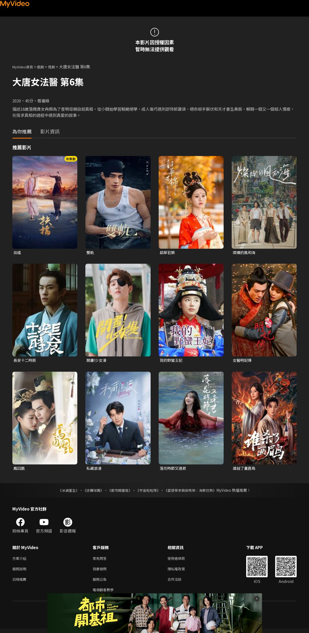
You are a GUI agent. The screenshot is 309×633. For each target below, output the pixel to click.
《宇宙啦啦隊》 (149, 491)
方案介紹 (20, 560)
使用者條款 (181, 560)
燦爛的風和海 (245, 252)
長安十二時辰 (25, 361)
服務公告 (101, 582)
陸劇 (57, 66)
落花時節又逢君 (174, 469)
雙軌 (90, 252)
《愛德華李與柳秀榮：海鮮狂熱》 (194, 491)
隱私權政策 (181, 571)
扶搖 (17, 252)
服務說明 (20, 571)
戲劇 (45, 66)
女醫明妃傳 (243, 361)
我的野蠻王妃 (172, 361)
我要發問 (101, 571)
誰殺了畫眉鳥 (245, 469)
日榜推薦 (20, 582)
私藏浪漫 (94, 469)
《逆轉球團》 (90, 491)
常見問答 (101, 560)
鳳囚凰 (19, 469)
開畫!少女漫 (97, 361)
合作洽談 (179, 582)
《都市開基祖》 (119, 491)
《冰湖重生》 (64, 491)
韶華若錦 (168, 252)
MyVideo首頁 (24, 66)
